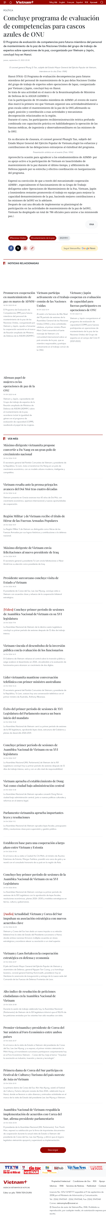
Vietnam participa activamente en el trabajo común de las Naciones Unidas (53, 299)
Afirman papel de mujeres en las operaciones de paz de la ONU (19, 384)
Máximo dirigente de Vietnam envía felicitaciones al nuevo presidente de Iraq (31, 550)
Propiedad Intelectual (61, 1181)
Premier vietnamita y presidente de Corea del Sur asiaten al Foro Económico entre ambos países (33, 1032)
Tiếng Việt (53, 2)
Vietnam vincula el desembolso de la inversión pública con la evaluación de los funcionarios (34, 648)
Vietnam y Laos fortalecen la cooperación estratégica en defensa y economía (30, 955)
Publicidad (91, 1185)
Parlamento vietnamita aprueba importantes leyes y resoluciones (33, 815)
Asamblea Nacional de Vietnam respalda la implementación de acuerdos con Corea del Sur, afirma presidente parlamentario (32, 1114)
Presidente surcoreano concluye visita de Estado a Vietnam (31, 580)
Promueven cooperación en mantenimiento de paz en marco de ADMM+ (19, 297)
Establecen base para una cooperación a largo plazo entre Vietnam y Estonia (33, 845)
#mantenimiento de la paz (43, 237)
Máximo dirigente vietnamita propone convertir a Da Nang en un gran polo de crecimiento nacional (29, 449)
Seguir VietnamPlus (72, 248)
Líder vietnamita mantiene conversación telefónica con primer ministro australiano (32, 679)
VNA (61, 1185)
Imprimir (25, 248)
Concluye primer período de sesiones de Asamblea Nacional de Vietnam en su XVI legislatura (33, 613)
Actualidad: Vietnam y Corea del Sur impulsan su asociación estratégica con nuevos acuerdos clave (34, 918)
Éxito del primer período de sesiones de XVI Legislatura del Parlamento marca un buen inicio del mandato (33, 713)
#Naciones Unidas (18, 237)
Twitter (18, 248)
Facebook (11, 248)
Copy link (32, 248)
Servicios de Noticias (75, 1185)
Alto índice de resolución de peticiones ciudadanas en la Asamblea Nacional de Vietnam (29, 995)
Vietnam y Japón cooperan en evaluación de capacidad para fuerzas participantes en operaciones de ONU (85, 301)
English (62, 2)
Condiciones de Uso (81, 1181)
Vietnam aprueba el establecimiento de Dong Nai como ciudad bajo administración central (33, 783)
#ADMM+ (64, 237)
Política (8, 10)
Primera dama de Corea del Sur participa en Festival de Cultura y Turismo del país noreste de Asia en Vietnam (34, 1074)
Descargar (53, 1149)
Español (79, 2)
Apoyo (102, 1181)
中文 (86, 2)
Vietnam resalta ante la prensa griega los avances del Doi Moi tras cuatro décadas (30, 486)
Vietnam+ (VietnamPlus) (25, 2)
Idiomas (53, 1185)
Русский (93, 2)
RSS (94, 1181)
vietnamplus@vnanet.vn (67, 1203)
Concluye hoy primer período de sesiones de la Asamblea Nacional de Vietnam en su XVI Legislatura (34, 878)
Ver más (13, 438)
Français (70, 2)
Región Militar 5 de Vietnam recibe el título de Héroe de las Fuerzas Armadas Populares (34, 518)
